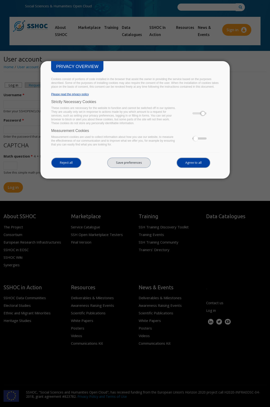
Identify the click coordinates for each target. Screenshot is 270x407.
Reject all (66, 162)
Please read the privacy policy (70, 94)
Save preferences (129, 162)
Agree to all (193, 162)
